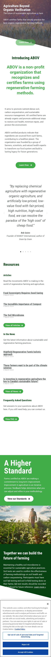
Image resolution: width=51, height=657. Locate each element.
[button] (4, 213)
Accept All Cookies (25, 652)
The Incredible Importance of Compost (22, 304)
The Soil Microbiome (13, 315)
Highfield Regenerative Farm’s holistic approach (22, 353)
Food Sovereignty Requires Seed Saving (23, 292)
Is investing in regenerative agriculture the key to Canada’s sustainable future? (24, 380)
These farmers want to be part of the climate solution (25, 366)
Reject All (25, 645)
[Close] (48, 604)
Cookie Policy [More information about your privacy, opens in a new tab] (20, 629)
